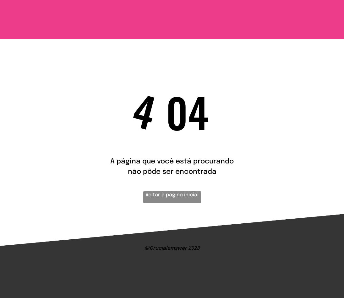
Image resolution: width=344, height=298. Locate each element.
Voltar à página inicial (172, 195)
